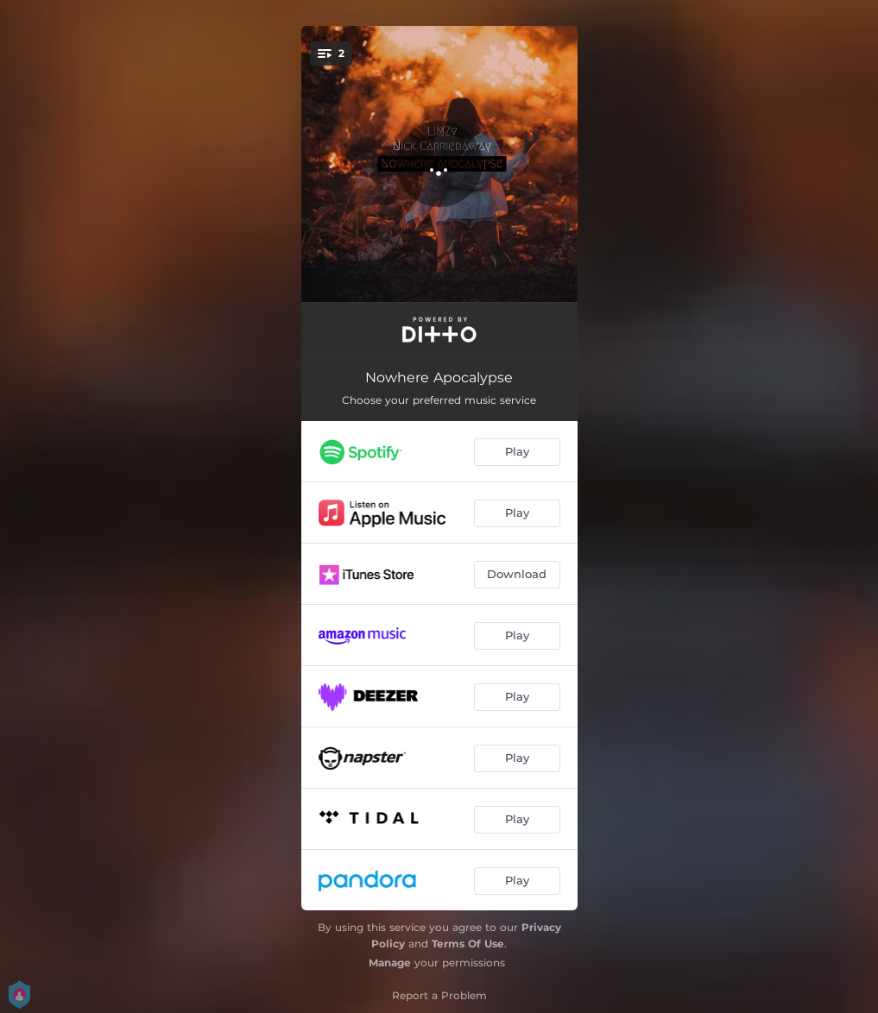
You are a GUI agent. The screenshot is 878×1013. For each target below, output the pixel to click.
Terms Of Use (468, 943)
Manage (390, 962)
